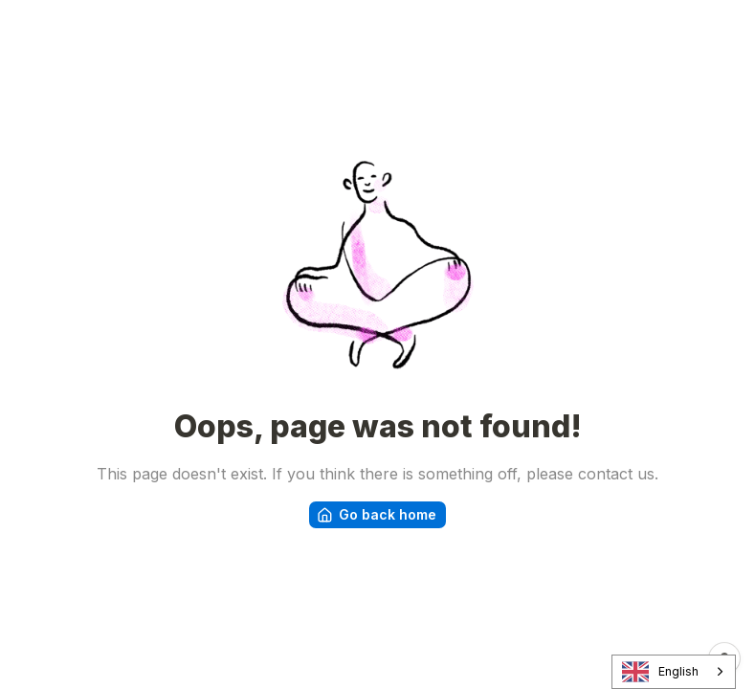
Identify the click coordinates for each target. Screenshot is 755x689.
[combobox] (673, 672)
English (660, 672)
